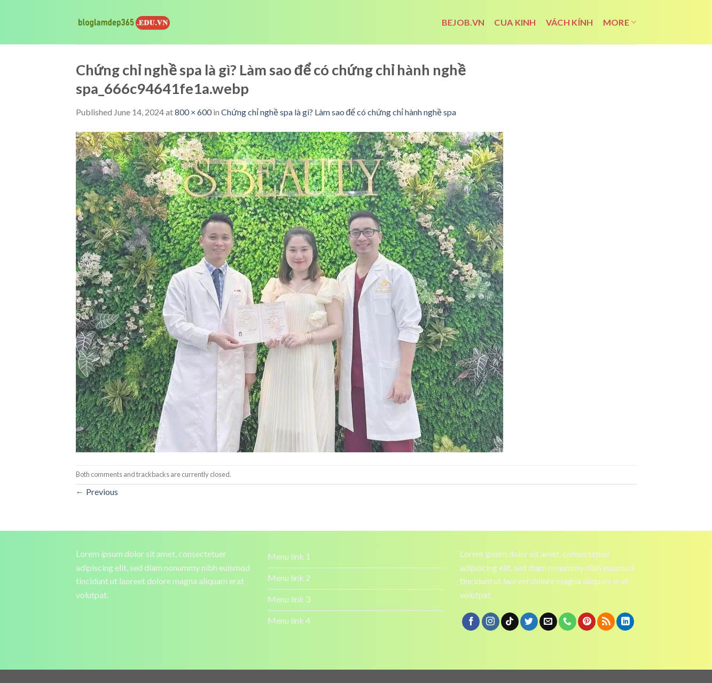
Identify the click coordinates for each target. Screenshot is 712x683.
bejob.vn (463, 22)
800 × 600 (193, 112)
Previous (97, 491)
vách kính (569, 22)
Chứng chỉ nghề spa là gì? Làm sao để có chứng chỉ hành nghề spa (339, 112)
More (620, 22)
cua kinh (515, 22)
